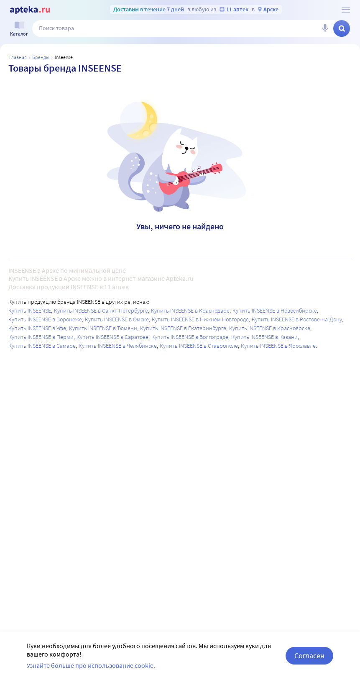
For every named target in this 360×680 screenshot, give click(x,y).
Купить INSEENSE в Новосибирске (274, 310)
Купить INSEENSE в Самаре (42, 345)
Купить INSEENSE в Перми (41, 337)
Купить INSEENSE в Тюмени (103, 328)
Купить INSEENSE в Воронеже (45, 319)
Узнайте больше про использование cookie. (91, 665)
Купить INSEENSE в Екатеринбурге (183, 328)
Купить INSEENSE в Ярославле (278, 345)
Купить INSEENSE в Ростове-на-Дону (297, 319)
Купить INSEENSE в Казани (264, 337)
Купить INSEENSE (29, 310)
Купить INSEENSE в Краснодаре (190, 310)
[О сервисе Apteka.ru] (346, 10)
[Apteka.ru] (30, 10)
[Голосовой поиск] (325, 28)
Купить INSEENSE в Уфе (37, 328)
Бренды (40, 57)
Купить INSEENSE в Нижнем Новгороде (200, 319)
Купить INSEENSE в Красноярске (269, 328)
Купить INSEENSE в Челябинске (118, 345)
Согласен (309, 655)
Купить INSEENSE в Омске (117, 319)
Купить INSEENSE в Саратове (112, 337)
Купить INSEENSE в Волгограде (189, 337)
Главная (18, 57)
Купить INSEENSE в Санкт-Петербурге (101, 310)
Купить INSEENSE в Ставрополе (199, 345)
